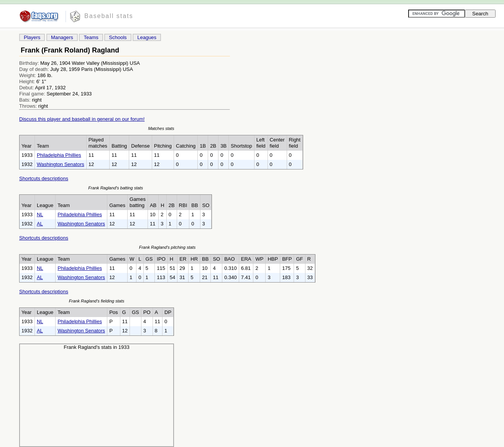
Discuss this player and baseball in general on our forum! (81, 119)
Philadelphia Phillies (59, 155)
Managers (62, 37)
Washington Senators (60, 164)
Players (32, 37)
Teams (91, 37)
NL (40, 214)
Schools (117, 37)
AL (40, 224)
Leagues (146, 37)
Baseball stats (108, 16)
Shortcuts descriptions (43, 178)
